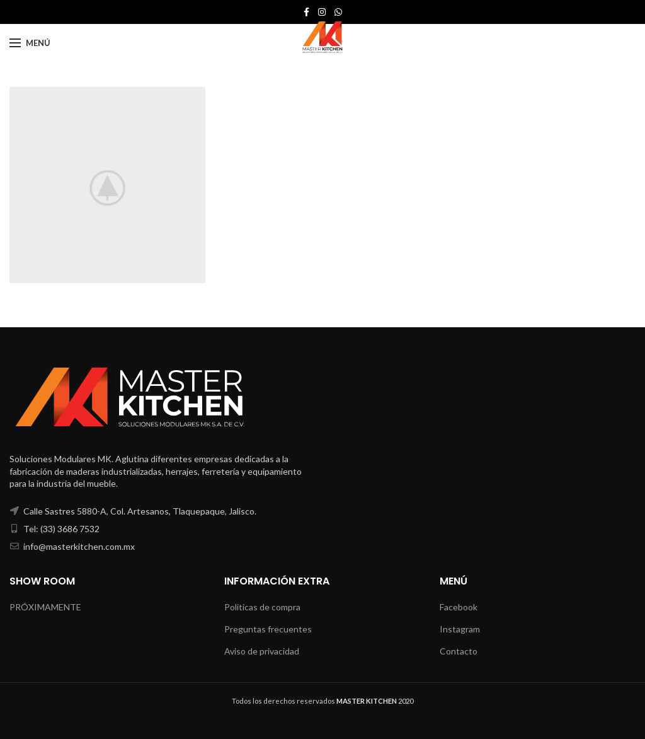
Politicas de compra (262, 607)
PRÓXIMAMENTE (45, 607)
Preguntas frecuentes (268, 629)
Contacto (458, 651)
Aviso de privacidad (261, 651)
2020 (374, 701)
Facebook (458, 607)
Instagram (460, 629)
